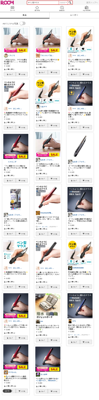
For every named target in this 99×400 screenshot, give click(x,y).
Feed (12, 8)
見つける (37, 8)
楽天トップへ (92, 2)
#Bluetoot (52, 381)
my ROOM (86, 8)
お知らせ (62, 8)
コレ (11, 74)
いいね (23, 74)
